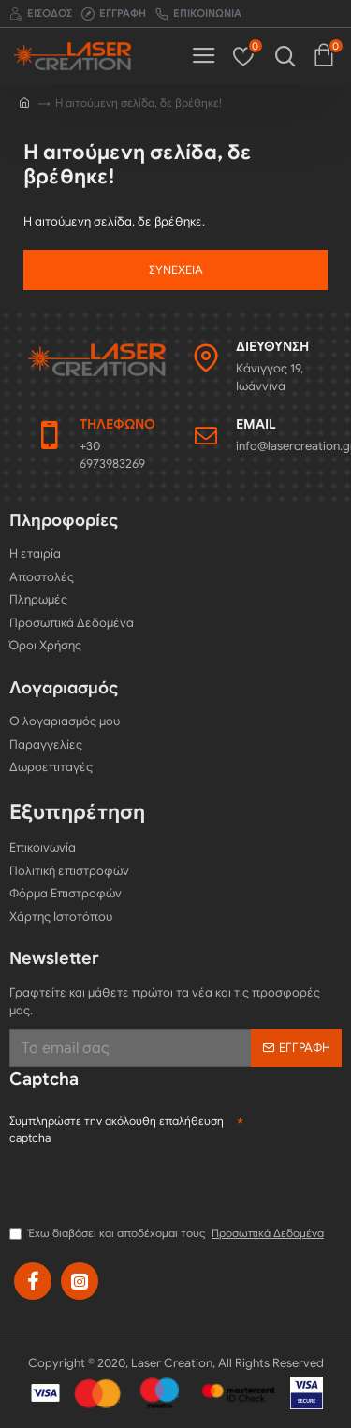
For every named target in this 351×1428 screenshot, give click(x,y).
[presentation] (151, 1184)
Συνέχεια (176, 270)
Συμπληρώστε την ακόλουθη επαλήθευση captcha (116, 1129)
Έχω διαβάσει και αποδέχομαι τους (168, 1233)
